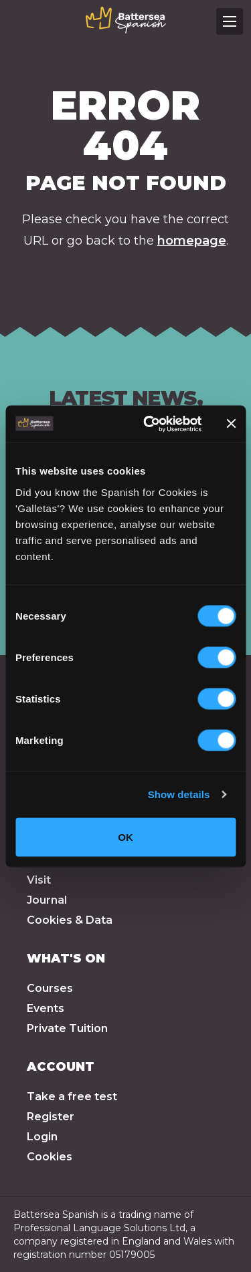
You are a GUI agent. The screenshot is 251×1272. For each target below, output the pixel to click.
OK (125, 836)
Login (42, 1136)
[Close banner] (231, 423)
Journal (47, 900)
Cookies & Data (69, 920)
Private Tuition (67, 1028)
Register (50, 1116)
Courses (50, 988)
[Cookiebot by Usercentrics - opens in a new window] (149, 423)
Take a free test (72, 1096)
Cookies (49, 1156)
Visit (39, 880)
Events (45, 1008)
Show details (179, 794)
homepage (191, 240)
